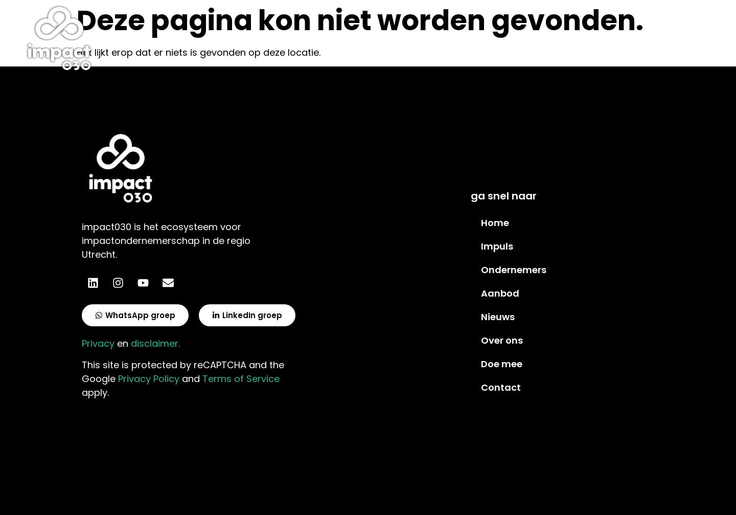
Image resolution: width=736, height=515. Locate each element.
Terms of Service (241, 378)
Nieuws (498, 316)
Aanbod (500, 293)
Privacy (98, 343)
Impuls (497, 246)
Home (495, 222)
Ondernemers (513, 269)
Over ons (502, 340)
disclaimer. (155, 343)
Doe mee (501, 363)
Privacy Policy (148, 378)
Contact (501, 387)
